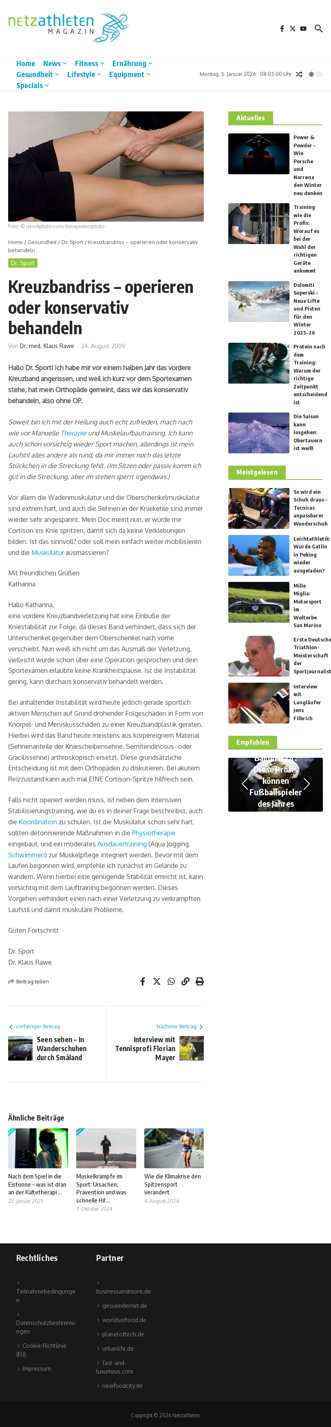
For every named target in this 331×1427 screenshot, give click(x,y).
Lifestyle (84, 74)
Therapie (73, 433)
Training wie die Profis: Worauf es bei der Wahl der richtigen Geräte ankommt (306, 239)
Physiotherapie (154, 833)
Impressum (33, 1368)
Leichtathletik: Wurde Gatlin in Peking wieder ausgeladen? (311, 554)
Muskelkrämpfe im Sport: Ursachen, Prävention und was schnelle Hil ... (101, 1188)
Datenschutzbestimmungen (45, 1323)
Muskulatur (47, 552)
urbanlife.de (115, 1348)
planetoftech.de (120, 1334)
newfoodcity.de (119, 1385)
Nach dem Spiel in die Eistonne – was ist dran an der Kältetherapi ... (37, 1184)
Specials (32, 85)
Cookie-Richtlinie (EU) (41, 1350)
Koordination (38, 822)
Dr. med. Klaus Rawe (47, 345)
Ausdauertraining (122, 844)
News (55, 63)
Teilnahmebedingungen (45, 1292)
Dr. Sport (72, 242)
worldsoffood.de (121, 1319)
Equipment (129, 74)
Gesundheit (37, 74)
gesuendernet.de (121, 1305)
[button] (244, 784)
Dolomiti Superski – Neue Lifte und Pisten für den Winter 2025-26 (306, 309)
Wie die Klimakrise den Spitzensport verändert (172, 1184)
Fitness (89, 63)
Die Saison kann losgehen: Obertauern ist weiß (307, 432)
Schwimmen (26, 855)
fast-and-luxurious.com (114, 1367)
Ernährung (132, 63)
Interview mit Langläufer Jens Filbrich (307, 702)
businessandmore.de (123, 1288)
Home (25, 63)
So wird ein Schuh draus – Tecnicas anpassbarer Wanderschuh (310, 507)
